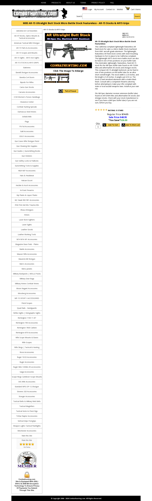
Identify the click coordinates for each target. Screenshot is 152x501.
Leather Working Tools (27, 234)
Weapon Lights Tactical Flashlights (27, 426)
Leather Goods (27, 229)
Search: (79, 16)
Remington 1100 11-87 (27, 318)
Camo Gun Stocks (27, 87)
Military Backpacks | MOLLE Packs (27, 274)
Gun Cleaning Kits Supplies (26, 146)
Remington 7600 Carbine (27, 328)
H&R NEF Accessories (27, 170)
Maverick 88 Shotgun (27, 259)
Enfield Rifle (27, 116)
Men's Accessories (26, 264)
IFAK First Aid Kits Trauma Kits (27, 205)
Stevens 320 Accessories (27, 391)
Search (137, 16)
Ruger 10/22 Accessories (27, 357)
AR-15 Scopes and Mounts (26, 53)
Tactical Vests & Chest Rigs (27, 411)
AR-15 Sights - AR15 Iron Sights (26, 58)
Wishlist (120, 9)
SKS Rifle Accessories (26, 382)
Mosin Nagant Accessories (27, 288)
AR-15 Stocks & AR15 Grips (27, 62)
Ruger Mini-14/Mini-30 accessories (27, 367)
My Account (99, 9)
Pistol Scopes (27, 303)
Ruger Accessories (27, 362)
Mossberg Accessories (27, 293)
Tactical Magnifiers (26, 406)
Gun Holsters (27, 156)
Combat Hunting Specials (27, 107)
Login (90, 9)
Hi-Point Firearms (27, 190)
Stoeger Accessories (27, 396)
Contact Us (110, 9)
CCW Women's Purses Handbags (27, 97)
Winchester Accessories (27, 431)
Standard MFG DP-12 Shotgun (27, 386)
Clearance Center (27, 102)
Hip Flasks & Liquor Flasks (27, 195)
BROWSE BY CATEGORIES (26, 31)
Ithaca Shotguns (26, 210)
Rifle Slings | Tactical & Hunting (26, 347)
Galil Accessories (26, 131)
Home (43, 2)
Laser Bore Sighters (27, 220)
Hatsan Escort (26, 180)
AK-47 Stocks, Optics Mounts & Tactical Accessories (26, 37)
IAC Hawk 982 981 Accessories (27, 200)
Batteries (27, 67)
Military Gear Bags (27, 278)
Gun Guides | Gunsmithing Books (27, 151)
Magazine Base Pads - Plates (26, 244)
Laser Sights (27, 224)
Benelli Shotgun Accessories (27, 72)
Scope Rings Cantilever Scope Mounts (27, 377)
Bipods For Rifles (27, 82)
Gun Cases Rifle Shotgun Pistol (27, 141)
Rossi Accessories (27, 352)
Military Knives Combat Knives (27, 283)
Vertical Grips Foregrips (27, 421)
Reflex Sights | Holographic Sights (26, 313)
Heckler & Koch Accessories (27, 185)
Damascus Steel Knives (27, 112)
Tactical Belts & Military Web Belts (27, 401)
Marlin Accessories (26, 249)
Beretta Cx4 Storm (26, 77)
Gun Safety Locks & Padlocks (26, 161)
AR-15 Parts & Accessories (27, 48)
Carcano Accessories (27, 92)
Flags (27, 121)
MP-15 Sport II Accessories (27, 298)
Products (56, 2)
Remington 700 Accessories (27, 323)
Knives (26, 215)
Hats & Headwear (27, 175)
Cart (132, 9)
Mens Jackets (27, 269)
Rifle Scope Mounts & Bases (27, 337)
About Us (70, 2)
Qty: (98, 123)
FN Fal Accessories (26, 126)
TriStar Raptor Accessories (26, 416)
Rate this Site (27, 435)
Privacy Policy (98, 2)
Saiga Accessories (27, 372)
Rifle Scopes (27, 342)
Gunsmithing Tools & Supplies (27, 166)
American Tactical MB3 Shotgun (27, 43)
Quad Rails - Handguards (27, 308)
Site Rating (27, 447)
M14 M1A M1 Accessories (27, 239)
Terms (83, 2)
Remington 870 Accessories (27, 332)
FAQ (112, 2)
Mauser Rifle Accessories (27, 254)
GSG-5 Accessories (26, 136)
